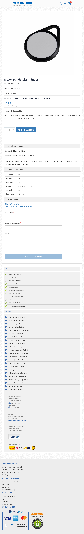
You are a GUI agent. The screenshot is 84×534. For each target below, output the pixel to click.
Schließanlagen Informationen (18, 353)
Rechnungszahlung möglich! (16, 290)
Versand (21, 106)
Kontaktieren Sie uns (9, 496)
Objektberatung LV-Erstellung (17, 306)
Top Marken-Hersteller (15, 280)
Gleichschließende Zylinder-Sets (19, 330)
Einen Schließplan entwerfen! (18, 363)
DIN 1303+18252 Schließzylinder (19, 350)
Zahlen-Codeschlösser (16, 389)
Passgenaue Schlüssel (15, 386)
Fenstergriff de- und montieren (18, 370)
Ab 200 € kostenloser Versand (17, 296)
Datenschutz (6, 484)
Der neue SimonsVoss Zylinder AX (19, 317)
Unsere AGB (6, 487)
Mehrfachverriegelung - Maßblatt (19, 380)
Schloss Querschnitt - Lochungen (19, 360)
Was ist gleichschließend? (17, 327)
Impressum (5, 499)
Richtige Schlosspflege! (16, 347)
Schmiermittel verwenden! (17, 343)
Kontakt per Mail (13, 287)
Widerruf (5, 501)
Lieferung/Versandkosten (11, 482)
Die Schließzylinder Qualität (17, 340)
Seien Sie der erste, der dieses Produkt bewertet (32, 98)
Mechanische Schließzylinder (18, 376)
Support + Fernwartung (15, 274)
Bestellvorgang (7, 504)
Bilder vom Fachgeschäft (16, 320)
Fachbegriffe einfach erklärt (17, 366)
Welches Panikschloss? (16, 383)
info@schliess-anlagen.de (17, 420)
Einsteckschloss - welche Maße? (18, 357)
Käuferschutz (12, 277)
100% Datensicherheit (15, 300)
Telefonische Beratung (15, 284)
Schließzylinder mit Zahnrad (17, 337)
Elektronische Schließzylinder (18, 373)
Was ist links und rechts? (16, 334)
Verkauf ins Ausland (14, 303)
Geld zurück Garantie (14, 293)
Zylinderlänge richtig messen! (18, 324)
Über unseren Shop (8, 490)
